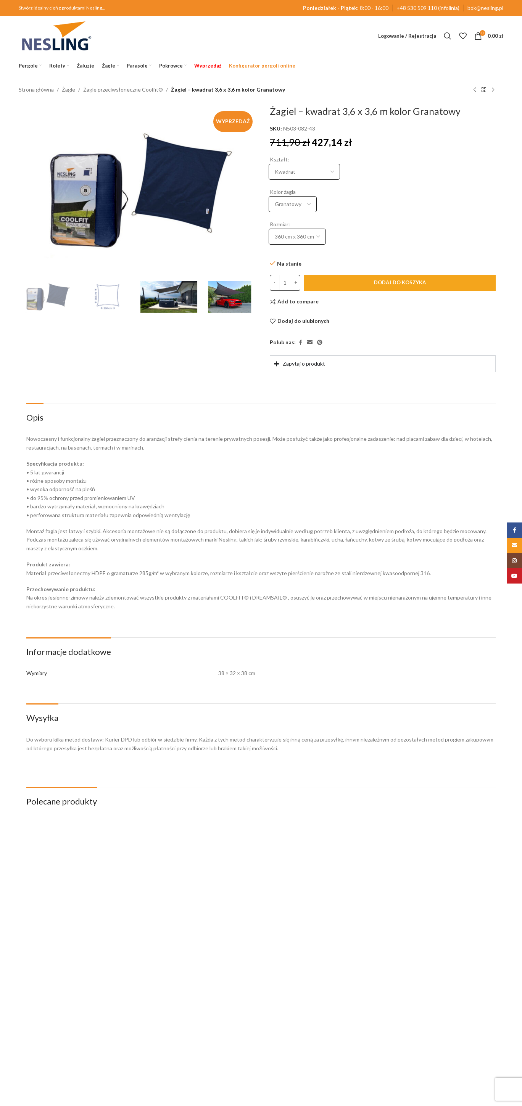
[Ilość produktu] (285, 283)
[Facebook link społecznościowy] (300, 342)
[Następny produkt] (493, 90)
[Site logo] (57, 35)
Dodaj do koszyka (400, 282)
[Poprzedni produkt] (474, 90)
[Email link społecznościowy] (310, 342)
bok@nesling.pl (485, 8)
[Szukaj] (447, 36)
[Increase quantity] (295, 283)
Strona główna (36, 89)
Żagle (68, 89)
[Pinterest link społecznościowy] (320, 342)
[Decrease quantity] (274, 283)
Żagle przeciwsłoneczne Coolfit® (123, 89)
